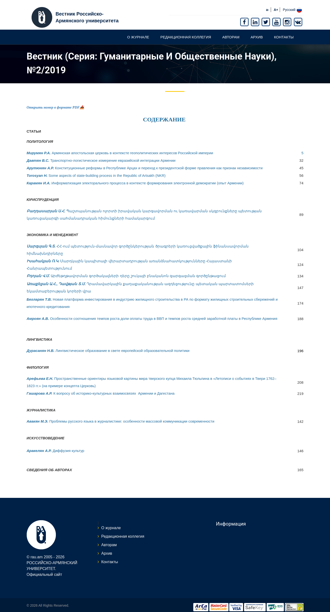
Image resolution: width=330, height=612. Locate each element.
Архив (257, 32)
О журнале (138, 32)
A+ (276, 5)
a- (267, 5)
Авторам (230, 32)
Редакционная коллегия (185, 32)
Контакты (284, 32)
